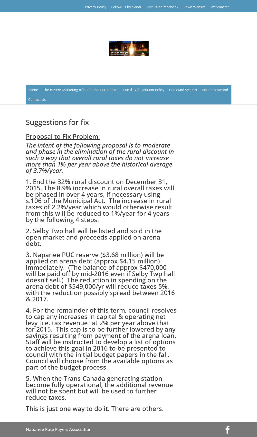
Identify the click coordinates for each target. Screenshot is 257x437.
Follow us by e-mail (126, 7)
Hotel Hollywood (215, 89)
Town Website (194, 7)
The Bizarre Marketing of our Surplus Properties (80, 89)
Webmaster (220, 7)
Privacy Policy (95, 7)
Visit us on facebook (162, 7)
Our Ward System (183, 89)
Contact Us (37, 99)
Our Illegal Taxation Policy (143, 89)
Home (33, 89)
